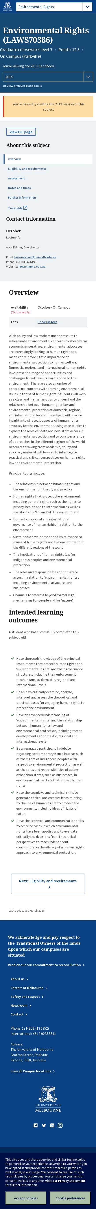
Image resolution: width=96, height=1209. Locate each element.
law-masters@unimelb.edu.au (35, 257)
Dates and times (19, 188)
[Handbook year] (48, 77)
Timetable (22, 210)
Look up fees (47, 322)
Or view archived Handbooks (22, 86)
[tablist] (54, 6)
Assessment (16, 178)
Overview (14, 159)
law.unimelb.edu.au (32, 266)
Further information (22, 197)
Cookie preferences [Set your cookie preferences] (70, 1198)
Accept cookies (26, 1198)
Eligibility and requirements (27, 169)
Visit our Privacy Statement (65, 1181)
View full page (21, 132)
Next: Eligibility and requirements (48, 880)
